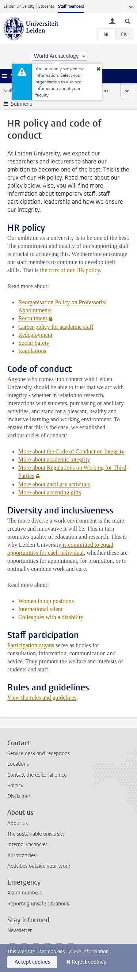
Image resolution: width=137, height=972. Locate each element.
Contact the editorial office (36, 775)
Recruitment (32, 318)
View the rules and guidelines (41, 697)
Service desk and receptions (38, 753)
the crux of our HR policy (70, 270)
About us (17, 823)
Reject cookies (89, 961)
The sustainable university (36, 833)
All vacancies (21, 855)
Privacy (15, 785)
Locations (18, 764)
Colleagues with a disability (50, 617)
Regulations (32, 351)
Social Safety (33, 343)
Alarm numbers (24, 892)
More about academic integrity (54, 459)
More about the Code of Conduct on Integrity (71, 451)
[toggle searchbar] (127, 21)
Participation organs (30, 645)
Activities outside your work (38, 866)
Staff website (16, 91)
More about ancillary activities (54, 484)
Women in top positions (46, 601)
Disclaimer (18, 796)
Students (46, 6)
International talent (40, 609)
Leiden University (19, 6)
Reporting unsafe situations (38, 903)
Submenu (22, 104)
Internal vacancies (27, 844)
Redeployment (35, 335)
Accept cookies (32, 961)
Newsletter (19, 930)
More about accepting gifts (49, 492)
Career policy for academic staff (56, 327)
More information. (89, 951)
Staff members (71, 6)
